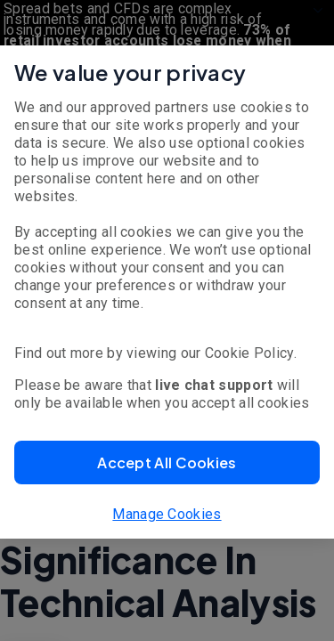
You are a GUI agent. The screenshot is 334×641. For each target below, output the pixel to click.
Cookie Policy (249, 353)
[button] (167, 462)
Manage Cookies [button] (166, 514)
